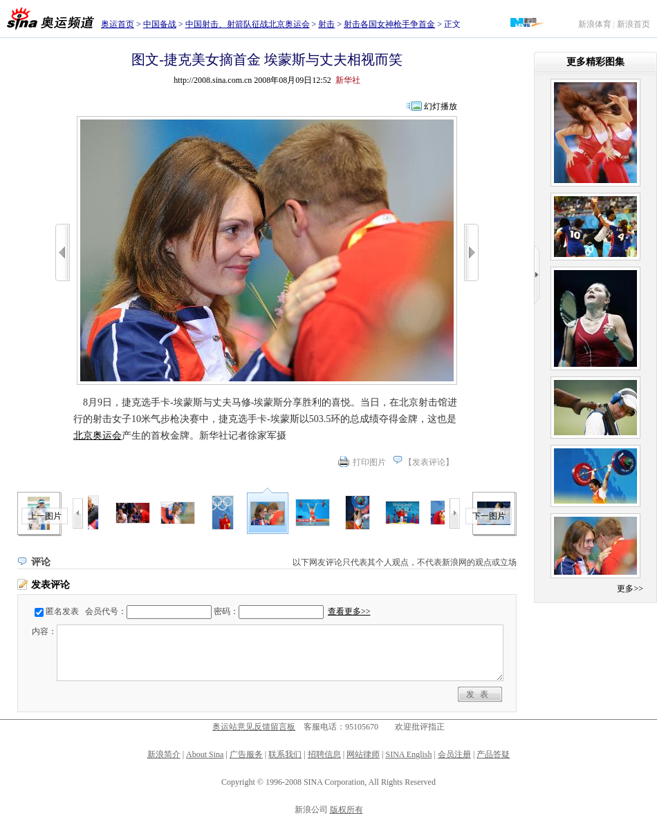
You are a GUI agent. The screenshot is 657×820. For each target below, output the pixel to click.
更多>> (630, 588)
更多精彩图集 (595, 62)
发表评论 (428, 462)
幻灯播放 (440, 106)
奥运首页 (117, 24)
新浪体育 (594, 24)
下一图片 (489, 516)
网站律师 (363, 754)
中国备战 (159, 24)
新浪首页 (633, 24)
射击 (326, 24)
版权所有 (346, 809)
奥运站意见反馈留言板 (253, 727)
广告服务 (246, 754)
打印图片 (369, 462)
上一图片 (45, 516)
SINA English (408, 754)
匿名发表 (62, 611)
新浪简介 (164, 754)
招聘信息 (324, 754)
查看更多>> (349, 611)
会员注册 (454, 754)
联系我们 (285, 754)
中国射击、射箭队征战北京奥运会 (247, 24)
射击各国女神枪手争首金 (389, 24)
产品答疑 (493, 754)
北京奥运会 (97, 435)
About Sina (204, 754)
